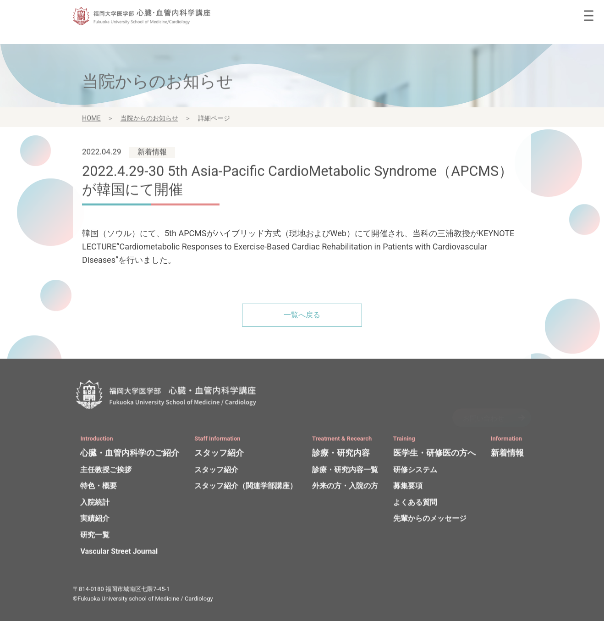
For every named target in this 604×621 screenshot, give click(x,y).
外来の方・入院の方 (345, 488)
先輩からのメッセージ (430, 520)
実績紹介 (95, 520)
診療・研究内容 (341, 455)
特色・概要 (98, 488)
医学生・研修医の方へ (434, 455)
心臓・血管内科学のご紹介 (129, 455)
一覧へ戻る (302, 314)
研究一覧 (95, 536)
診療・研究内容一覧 (345, 471)
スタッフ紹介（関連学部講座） (245, 488)
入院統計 (95, 504)
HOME (91, 120)
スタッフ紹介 (219, 455)
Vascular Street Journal (119, 553)
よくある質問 (415, 504)
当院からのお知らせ (149, 120)
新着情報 (507, 455)
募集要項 (408, 488)
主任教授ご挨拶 (106, 471)
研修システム (415, 471)
